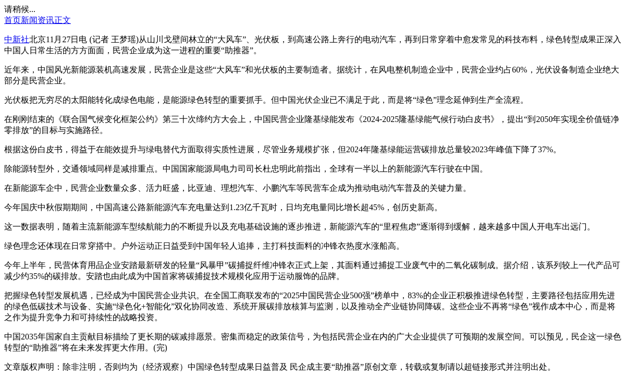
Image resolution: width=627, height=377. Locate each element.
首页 (12, 20)
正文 (62, 20)
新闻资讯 (37, 20)
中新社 (16, 39)
